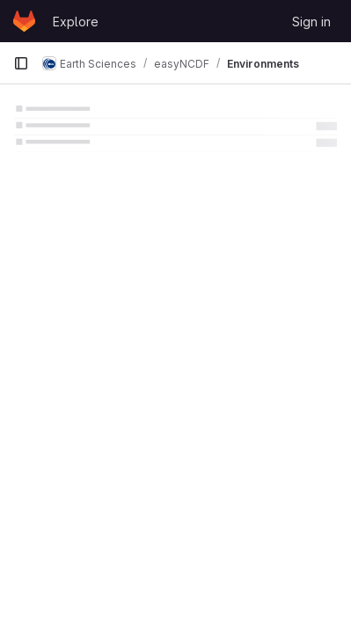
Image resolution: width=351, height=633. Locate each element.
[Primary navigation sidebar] (21, 63)
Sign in (311, 21)
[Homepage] (24, 21)
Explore (76, 21)
